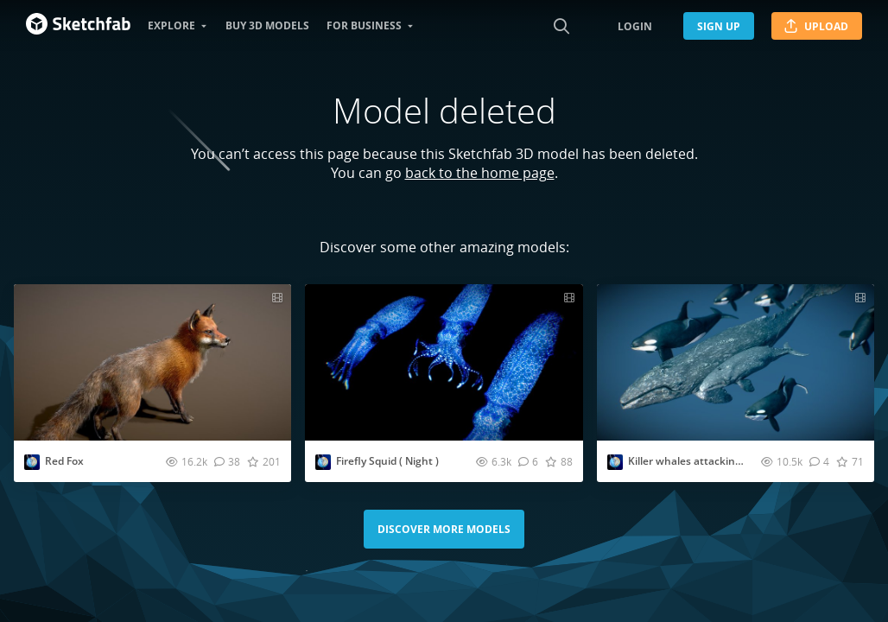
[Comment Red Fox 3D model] (227, 461)
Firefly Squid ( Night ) (387, 461)
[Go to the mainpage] (78, 26)
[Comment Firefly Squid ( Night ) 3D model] (528, 461)
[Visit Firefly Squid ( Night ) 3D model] (443, 362)
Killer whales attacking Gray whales (716, 461)
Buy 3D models (267, 25)
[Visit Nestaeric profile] (32, 462)
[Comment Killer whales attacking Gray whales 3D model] (819, 461)
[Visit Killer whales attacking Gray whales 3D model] (735, 362)
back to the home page (480, 172)
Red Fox (64, 461)
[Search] (561, 26)
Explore (171, 25)
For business (364, 25)
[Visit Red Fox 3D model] (152, 362)
